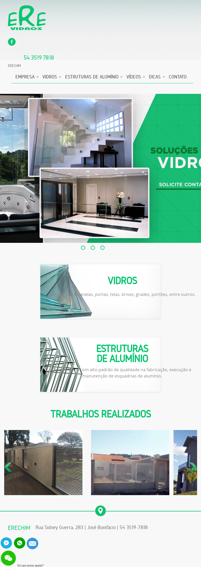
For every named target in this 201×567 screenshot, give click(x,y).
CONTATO (178, 77)
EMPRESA (25, 77)
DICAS (155, 77)
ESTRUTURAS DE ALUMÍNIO (92, 77)
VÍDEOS (133, 77)
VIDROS (49, 77)
